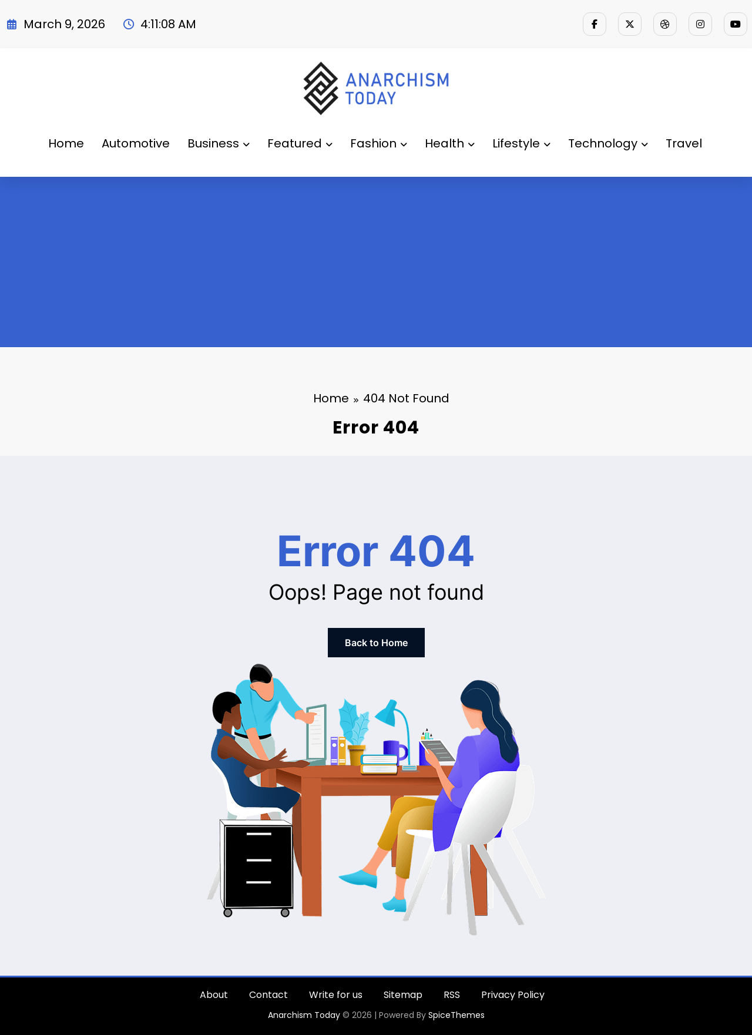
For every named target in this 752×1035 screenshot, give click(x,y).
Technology (608, 143)
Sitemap (403, 995)
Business (218, 143)
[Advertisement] (376, 265)
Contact (268, 995)
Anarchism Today (304, 1015)
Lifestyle (521, 143)
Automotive (136, 143)
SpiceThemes (456, 1015)
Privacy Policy (513, 995)
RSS (452, 995)
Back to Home (376, 642)
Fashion (378, 143)
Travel (684, 143)
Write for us (335, 995)
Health (450, 143)
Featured (300, 143)
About (214, 995)
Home (66, 143)
